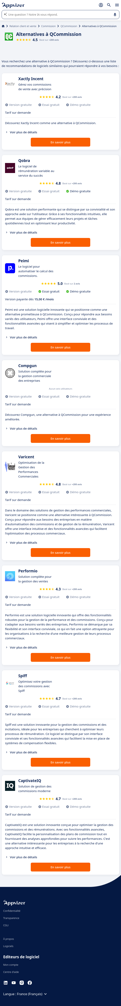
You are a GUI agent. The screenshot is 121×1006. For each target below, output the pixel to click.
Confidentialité (11, 911)
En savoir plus (61, 142)
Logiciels (8, 946)
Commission (48, 26)
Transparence (11, 918)
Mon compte (10, 965)
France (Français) (32, 994)
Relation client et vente (22, 26)
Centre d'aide (11, 972)
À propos (8, 939)
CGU (6, 925)
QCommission (69, 26)
